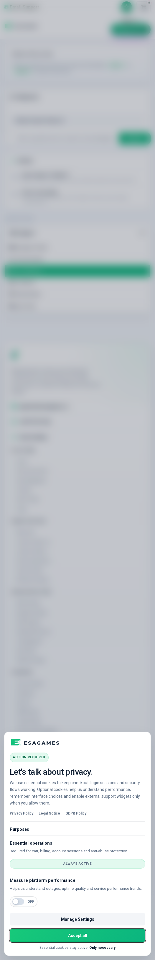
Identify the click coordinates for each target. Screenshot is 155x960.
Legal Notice (49, 813)
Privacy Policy (21, 813)
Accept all (77, 935)
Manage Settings (77, 919)
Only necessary (102, 948)
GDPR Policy (75, 813)
